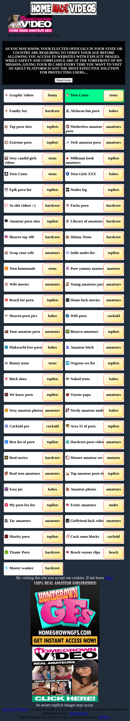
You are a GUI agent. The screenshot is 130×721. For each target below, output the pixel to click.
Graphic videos (26, 96)
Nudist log (87, 190)
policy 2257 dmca (15, 709)
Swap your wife (26, 253)
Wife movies (26, 285)
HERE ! (104, 717)
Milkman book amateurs (87, 159)
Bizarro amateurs (87, 332)
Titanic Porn (26, 553)
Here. (109, 578)
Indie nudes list (87, 253)
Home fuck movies (87, 301)
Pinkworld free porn (26, 348)
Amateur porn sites (26, 222)
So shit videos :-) (26, 206)
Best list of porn (26, 442)
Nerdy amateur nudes (87, 411)
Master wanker (26, 569)
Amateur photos (87, 490)
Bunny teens (26, 364)
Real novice (26, 458)
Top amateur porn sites (87, 474)
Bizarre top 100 (26, 237)
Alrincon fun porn (87, 111)
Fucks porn (87, 206)
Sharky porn (26, 537)
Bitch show (26, 379)
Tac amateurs (26, 521)
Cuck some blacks (87, 537)
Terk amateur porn (87, 143)
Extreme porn (26, 143)
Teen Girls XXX (87, 174)
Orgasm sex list (87, 364)
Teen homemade (26, 269)
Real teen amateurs (26, 474)
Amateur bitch (87, 348)
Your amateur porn (26, 332)
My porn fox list (26, 505)
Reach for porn (26, 301)
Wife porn (87, 316)
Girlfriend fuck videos (87, 521)
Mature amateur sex (87, 458)
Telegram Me (78, 713)
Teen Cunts (77, 95)
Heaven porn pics (26, 316)
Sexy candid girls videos (26, 159)
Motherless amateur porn (87, 127)
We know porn (26, 395)
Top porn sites (26, 127)
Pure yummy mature (87, 269)
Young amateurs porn (87, 285)
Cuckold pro (26, 427)
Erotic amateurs (87, 505)
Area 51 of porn (87, 427)
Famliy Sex (26, 111)
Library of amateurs (87, 222)
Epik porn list (26, 190)
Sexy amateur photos (26, 411)
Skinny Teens (87, 237)
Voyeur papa (87, 395)
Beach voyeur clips (87, 553)
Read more (64, 80)
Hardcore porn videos (87, 442)
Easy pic (26, 490)
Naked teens (87, 379)
